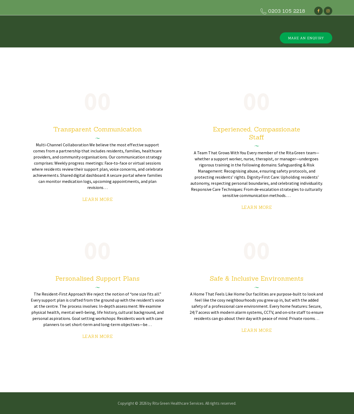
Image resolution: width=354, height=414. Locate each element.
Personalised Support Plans (97, 278)
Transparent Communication (97, 129)
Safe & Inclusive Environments (256, 278)
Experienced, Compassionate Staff (256, 133)
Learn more (97, 199)
